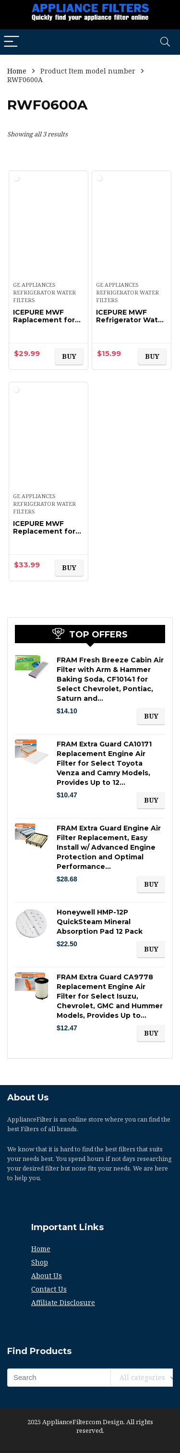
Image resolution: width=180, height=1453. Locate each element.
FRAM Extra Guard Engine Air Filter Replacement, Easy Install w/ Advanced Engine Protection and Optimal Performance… (109, 847)
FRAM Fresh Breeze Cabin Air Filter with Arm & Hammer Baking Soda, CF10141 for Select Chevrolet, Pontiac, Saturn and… (110, 679)
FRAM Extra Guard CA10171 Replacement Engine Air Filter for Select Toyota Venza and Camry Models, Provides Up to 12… (104, 763)
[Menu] (11, 42)
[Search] (165, 42)
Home (16, 70)
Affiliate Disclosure (63, 1302)
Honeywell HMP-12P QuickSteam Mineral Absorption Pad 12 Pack (100, 922)
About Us (46, 1275)
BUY (69, 356)
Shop (39, 1262)
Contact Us (49, 1289)
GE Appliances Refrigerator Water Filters (44, 292)
